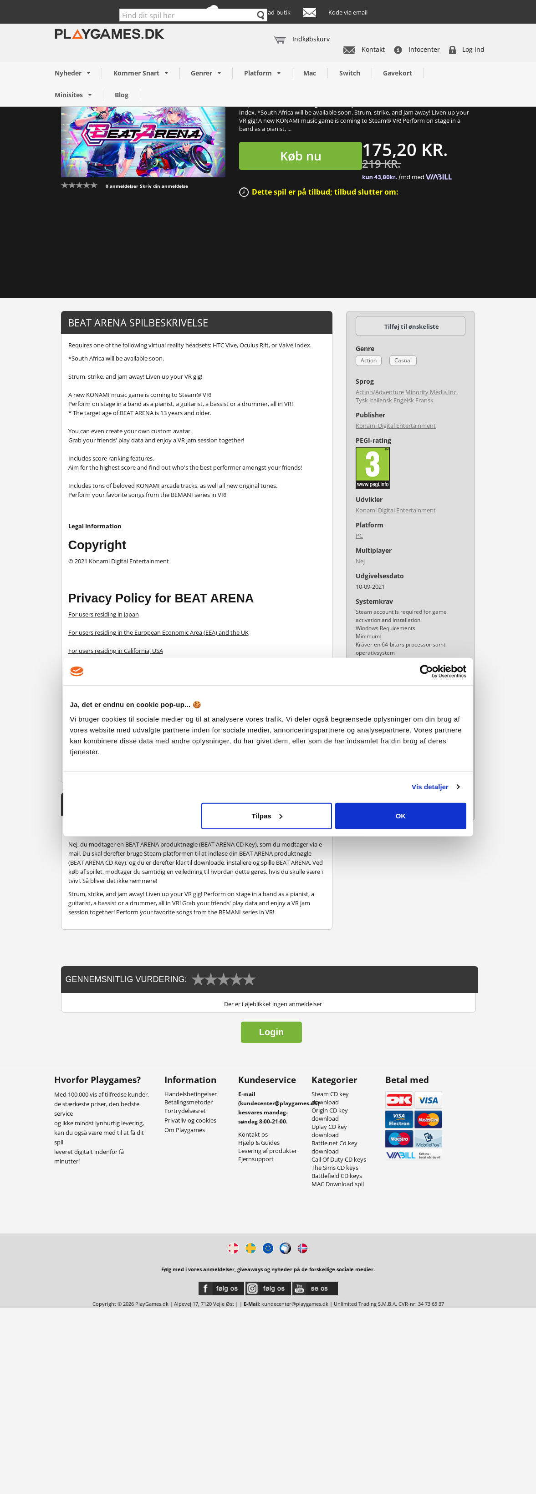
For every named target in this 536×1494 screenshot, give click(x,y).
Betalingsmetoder (188, 1102)
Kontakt (364, 49)
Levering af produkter (267, 1151)
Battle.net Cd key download (334, 1147)
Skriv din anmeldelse (164, 186)
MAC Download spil (337, 1184)
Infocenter (417, 49)
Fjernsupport (256, 1159)
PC (359, 535)
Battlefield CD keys (336, 1176)
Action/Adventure (380, 392)
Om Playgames (184, 1130)
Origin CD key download (329, 1114)
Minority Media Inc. (431, 392)
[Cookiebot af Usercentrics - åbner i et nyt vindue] (426, 671)
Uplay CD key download (329, 1131)
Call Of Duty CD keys (338, 1159)
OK (401, 815)
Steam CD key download (330, 1098)
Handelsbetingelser (190, 1094)
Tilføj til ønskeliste (411, 326)
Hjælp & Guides (259, 1142)
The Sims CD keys (334, 1167)
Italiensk (380, 400)
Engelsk (403, 400)
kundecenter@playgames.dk (294, 1303)
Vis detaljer (430, 787)
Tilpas (267, 815)
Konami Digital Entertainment (396, 425)
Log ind (467, 49)
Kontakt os (253, 1134)
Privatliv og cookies (190, 1120)
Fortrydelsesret (185, 1111)
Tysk (362, 400)
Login (271, 1032)
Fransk (424, 400)
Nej (360, 561)
